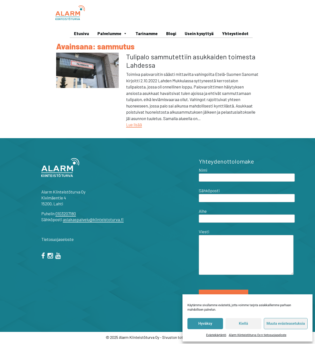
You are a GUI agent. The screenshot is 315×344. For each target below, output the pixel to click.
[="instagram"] (51, 256)
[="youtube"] (59, 256)
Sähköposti (247, 194)
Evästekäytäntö (216, 335)
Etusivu (81, 33)
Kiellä (243, 323)
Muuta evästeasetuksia (286, 323)
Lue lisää (134, 124)
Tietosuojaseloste (57, 239)
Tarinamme (146, 33)
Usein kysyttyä (199, 33)
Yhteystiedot (235, 33)
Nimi (247, 174)
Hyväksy (205, 323)
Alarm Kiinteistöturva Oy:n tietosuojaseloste (257, 335)
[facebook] (44, 256)
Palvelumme (112, 33)
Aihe (247, 215)
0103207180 (65, 213)
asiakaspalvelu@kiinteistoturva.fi (93, 219)
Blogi (171, 33)
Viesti (246, 252)
